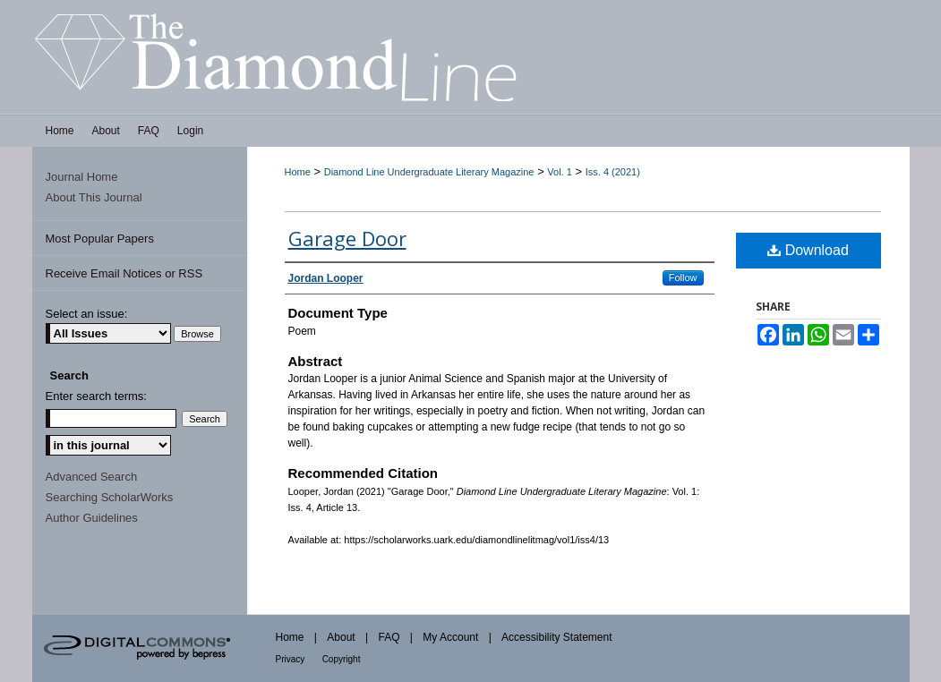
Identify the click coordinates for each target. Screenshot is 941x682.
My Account (450, 637)
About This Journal (94, 197)
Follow (683, 277)
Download (808, 250)
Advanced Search (92, 476)
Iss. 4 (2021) (613, 171)
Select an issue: (87, 313)
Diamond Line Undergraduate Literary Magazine (429, 171)
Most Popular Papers (100, 238)
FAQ (388, 637)
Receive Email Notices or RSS (124, 273)
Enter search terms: (96, 396)
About (341, 637)
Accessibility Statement (556, 637)
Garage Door (347, 238)
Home (298, 171)
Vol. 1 (559, 171)
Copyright (341, 659)
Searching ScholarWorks (110, 497)
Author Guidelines (92, 517)
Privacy (290, 659)
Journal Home (82, 176)
